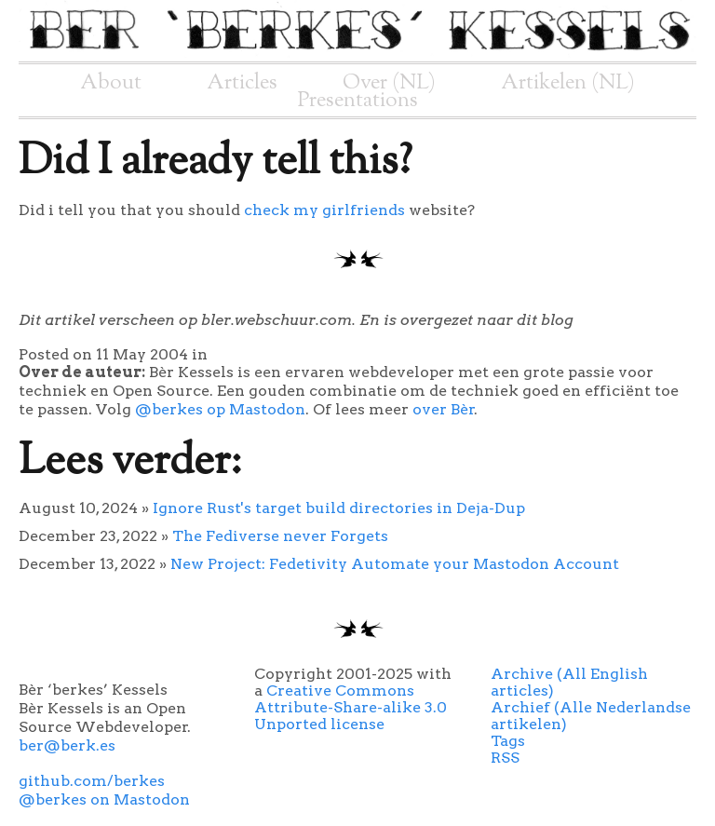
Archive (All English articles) (569, 682)
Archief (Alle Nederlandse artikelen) (591, 715)
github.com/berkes (92, 781)
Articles (242, 83)
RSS (505, 757)
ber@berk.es (67, 745)
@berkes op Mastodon (220, 409)
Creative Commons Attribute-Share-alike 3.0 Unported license (350, 707)
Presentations (358, 100)
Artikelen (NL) (568, 83)
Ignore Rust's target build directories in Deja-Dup (339, 508)
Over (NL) (389, 83)
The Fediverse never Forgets (280, 536)
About (111, 83)
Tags (508, 741)
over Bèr (443, 409)
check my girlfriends (324, 210)
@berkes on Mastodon (104, 799)
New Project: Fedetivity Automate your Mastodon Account (394, 564)
